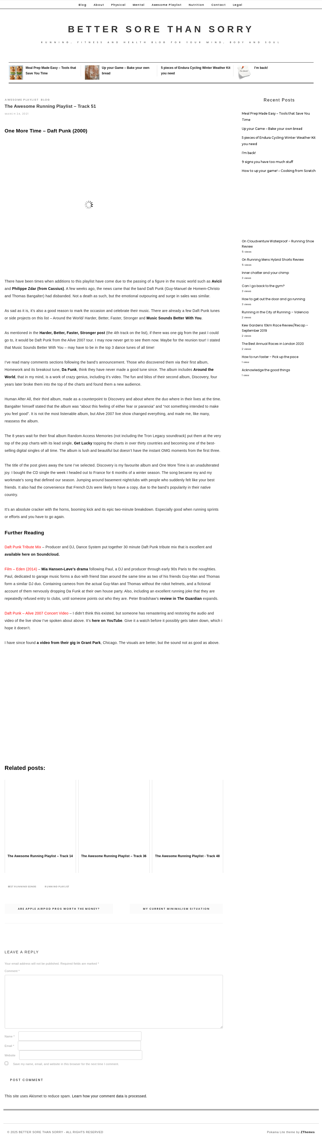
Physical (118, 5)
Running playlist (57, 886)
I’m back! (261, 68)
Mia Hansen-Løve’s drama (64, 569)
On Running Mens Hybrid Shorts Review (273, 259)
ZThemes (308, 1132)
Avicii (217, 281)
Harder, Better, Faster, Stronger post (72, 333)
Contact (218, 5)
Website (10, 1055)
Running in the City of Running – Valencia (275, 312)
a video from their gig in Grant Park (69, 643)
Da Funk (69, 369)
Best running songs (22, 886)
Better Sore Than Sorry (161, 29)
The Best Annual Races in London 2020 (273, 343)
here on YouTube (107, 621)
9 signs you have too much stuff (267, 162)
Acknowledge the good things (266, 370)
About (99, 5)
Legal (237, 5)
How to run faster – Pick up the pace (270, 357)
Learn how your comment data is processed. (109, 1096)
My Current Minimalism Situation (176, 909)
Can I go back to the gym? (263, 286)
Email (9, 1045)
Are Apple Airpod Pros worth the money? (59, 909)
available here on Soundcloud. (32, 554)
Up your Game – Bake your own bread (272, 129)
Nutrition (196, 5)
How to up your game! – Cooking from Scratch (279, 171)
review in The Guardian (181, 599)
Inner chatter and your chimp (265, 272)
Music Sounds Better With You (173, 318)
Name (10, 1036)
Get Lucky (83, 443)
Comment (12, 971)
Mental (139, 5)
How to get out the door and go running (273, 299)
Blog (82, 5)
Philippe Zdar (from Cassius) (38, 288)
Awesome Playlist (167, 5)
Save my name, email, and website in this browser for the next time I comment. (66, 1064)
